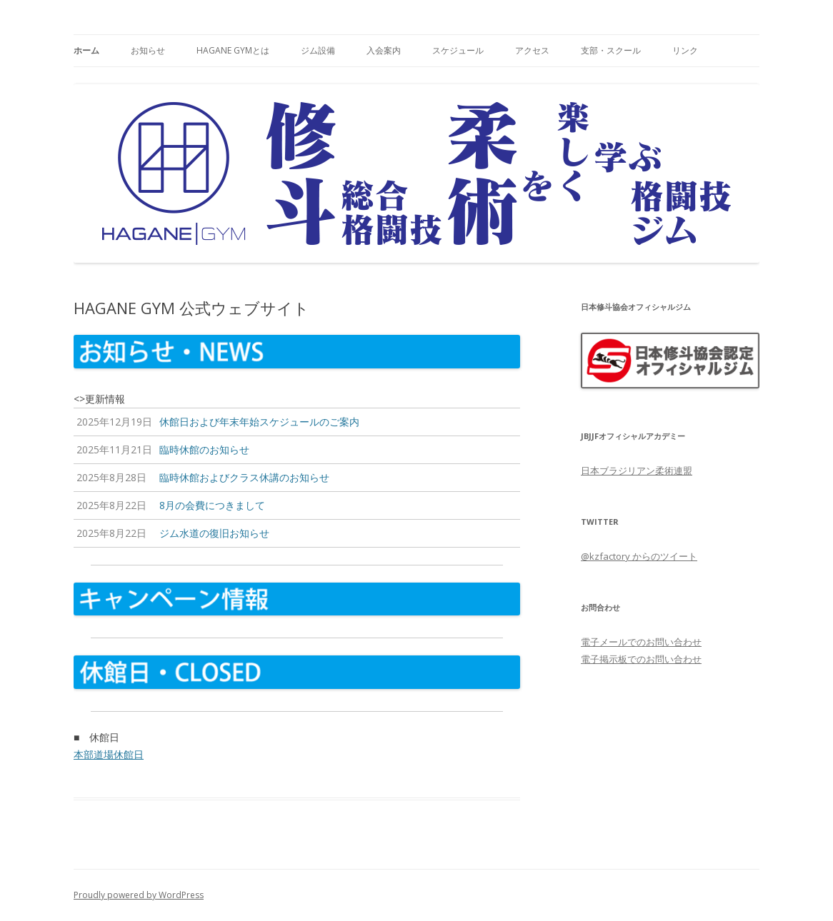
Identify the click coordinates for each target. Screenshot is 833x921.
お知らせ (148, 50)
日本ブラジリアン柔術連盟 (636, 470)
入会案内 (383, 50)
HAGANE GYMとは (232, 50)
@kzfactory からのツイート (639, 556)
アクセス (532, 50)
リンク (685, 50)
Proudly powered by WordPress (139, 895)
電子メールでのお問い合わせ (641, 641)
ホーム (86, 50)
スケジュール (458, 50)
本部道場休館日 (109, 754)
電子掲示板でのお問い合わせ (641, 659)
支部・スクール (611, 50)
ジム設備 (318, 50)
